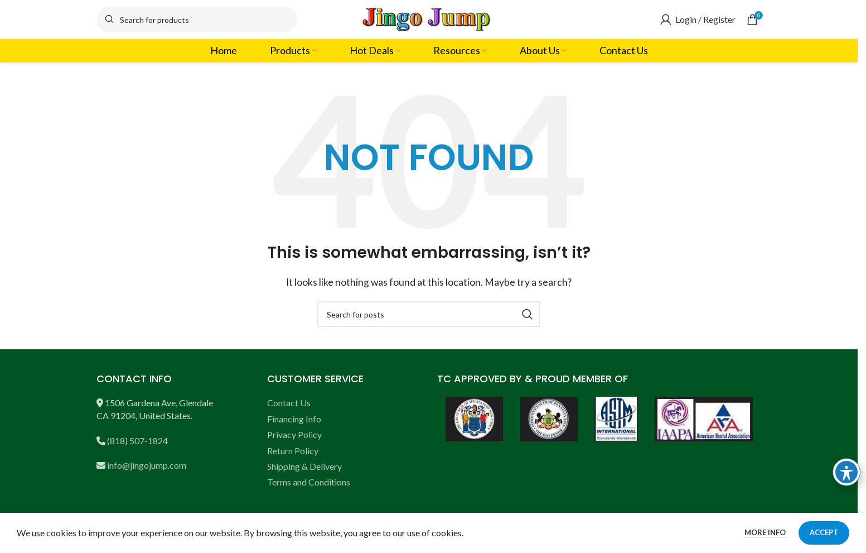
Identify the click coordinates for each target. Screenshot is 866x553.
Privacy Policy (294, 434)
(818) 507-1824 (137, 440)
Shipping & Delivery (304, 466)
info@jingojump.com (146, 465)
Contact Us (289, 402)
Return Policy (292, 450)
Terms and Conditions (308, 482)
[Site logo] (429, 18)
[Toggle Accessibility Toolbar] (846, 472)
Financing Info (294, 418)
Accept (824, 532)
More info (765, 532)
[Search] (196, 19)
